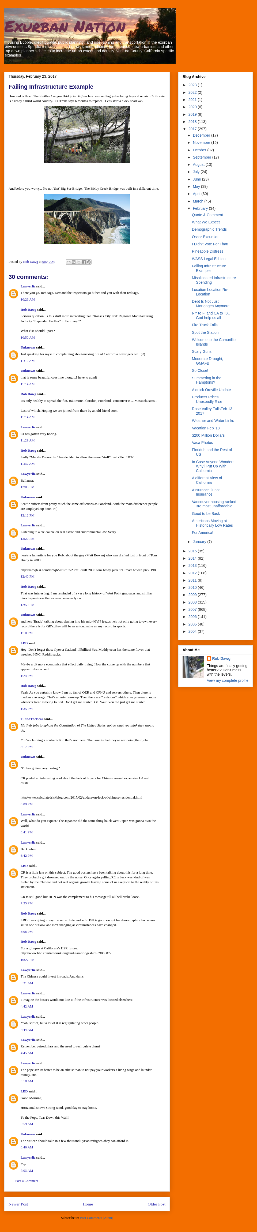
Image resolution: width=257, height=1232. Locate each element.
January (200, 542)
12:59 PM (28, 605)
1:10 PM (27, 633)
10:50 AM (28, 337)
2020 (193, 107)
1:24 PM (27, 676)
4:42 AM (27, 1006)
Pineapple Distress (207, 251)
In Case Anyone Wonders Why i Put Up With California (213, 466)
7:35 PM (27, 903)
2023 (193, 85)
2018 (193, 121)
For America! (202, 532)
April (197, 194)
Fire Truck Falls (205, 325)
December (202, 135)
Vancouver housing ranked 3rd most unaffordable (214, 504)
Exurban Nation (64, 25)
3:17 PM (27, 747)
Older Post (156, 1204)
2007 (193, 609)
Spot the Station (205, 332)
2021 (193, 100)
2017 (193, 129)
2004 (193, 631)
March (198, 201)
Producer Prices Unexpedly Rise (207, 399)
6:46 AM (27, 1147)
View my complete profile (227, 680)
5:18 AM (27, 1081)
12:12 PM (28, 515)
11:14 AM (28, 384)
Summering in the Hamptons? (206, 380)
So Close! (200, 370)
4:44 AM (27, 1030)
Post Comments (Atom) (96, 1218)
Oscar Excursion (206, 237)
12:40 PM (28, 576)
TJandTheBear (32, 719)
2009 (193, 595)
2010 (193, 587)
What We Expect (206, 222)
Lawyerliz (28, 286)
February (201, 208)
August (199, 164)
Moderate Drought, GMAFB (207, 361)
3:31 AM (27, 983)
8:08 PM (27, 932)
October (200, 150)
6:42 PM (27, 855)
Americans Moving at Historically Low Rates (212, 523)
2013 (193, 565)
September (202, 157)
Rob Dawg (28, 310)
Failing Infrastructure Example (209, 268)
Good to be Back (206, 513)
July (197, 172)
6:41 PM (27, 832)
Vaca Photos (202, 442)
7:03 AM (27, 1171)
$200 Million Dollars (208, 435)
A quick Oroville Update (211, 390)
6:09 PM (27, 804)
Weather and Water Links (213, 420)
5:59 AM (27, 1124)
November (202, 142)
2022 (193, 92)
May (197, 186)
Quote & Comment (207, 215)
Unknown (28, 347)
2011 (193, 580)
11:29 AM (28, 440)
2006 (193, 617)
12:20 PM (28, 539)
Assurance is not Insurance (206, 492)
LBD (24, 643)
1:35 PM (27, 709)
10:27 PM (28, 960)
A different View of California (207, 480)
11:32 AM (28, 464)
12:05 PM (28, 487)
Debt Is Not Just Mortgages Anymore (210, 303)
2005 (193, 624)
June (197, 179)
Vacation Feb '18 (206, 428)
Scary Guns (201, 351)
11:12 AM (28, 361)
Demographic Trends (209, 229)
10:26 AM (28, 299)
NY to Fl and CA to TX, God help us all (211, 315)
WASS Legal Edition (209, 259)
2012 (193, 573)
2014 (193, 558)
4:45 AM (27, 1053)
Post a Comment (26, 1181)
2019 (193, 114)
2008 (193, 602)
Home (88, 1204)
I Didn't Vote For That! (210, 244)
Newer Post (18, 1204)
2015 (193, 551)
